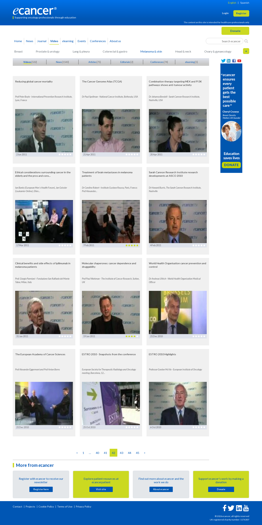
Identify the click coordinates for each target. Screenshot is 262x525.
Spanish (244, 2)
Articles (92, 62)
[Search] (246, 41)
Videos (27, 62)
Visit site (101, 489)
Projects (31, 506)
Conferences (98, 41)
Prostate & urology (47, 51)
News (29, 41)
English (232, 2)
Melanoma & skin (151, 51)
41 (105, 452)
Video (54, 41)
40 (97, 452)
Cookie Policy (46, 506)
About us (115, 41)
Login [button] (225, 13)
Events (82, 41)
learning (68, 41)
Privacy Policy (83, 506)
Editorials (125, 62)
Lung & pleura (81, 51)
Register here (41, 489)
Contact (18, 506)
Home (18, 41)
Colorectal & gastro (115, 51)
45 (137, 452)
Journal (41, 41)
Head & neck (183, 51)
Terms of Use (64, 506)
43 (121, 452)
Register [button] (241, 13)
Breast (18, 51)
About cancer (161, 489)
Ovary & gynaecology (217, 51)
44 (129, 452)
